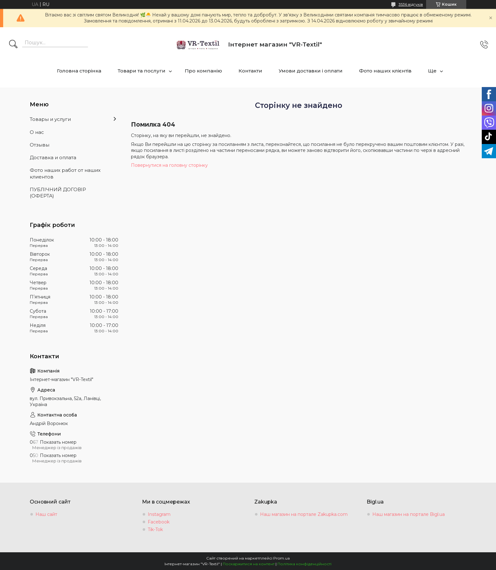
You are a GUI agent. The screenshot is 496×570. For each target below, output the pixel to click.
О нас (37, 132)
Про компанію (203, 71)
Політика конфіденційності (304, 563)
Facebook (159, 522)
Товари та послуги (141, 71)
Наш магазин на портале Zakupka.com (304, 514)
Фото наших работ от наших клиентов (65, 173)
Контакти (250, 71)
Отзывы (39, 145)
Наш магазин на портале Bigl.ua (408, 514)
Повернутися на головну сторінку (169, 165)
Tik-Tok (155, 529)
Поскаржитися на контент (249, 563)
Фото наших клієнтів (385, 71)
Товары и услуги (50, 119)
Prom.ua (281, 558)
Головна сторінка (79, 71)
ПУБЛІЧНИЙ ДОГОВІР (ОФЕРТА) (58, 192)
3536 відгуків (411, 4)
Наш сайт (46, 514)
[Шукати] (13, 45)
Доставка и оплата (53, 157)
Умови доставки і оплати (311, 71)
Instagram (159, 514)
